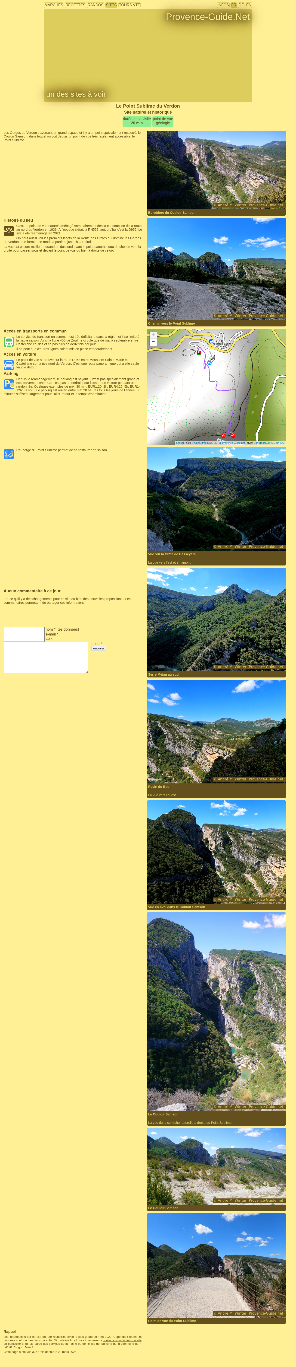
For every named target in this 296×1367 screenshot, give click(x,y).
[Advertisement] (73, 152)
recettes (75, 5)
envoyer (98, 648)
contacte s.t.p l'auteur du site (122, 1340)
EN (248, 5)
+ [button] (153, 335)
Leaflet (180, 442)
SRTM (217, 442)
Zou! (74, 340)
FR (233, 5)
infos (223, 5)
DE (241, 5)
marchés (54, 5)
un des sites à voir (76, 94)
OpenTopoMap (261, 442)
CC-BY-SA (278, 442)
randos (95, 5)
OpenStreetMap (203, 442)
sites (111, 5)
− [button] (153, 342)
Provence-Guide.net (233, 442)
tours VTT (129, 5)
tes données (68, 629)
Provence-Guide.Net (208, 17)
